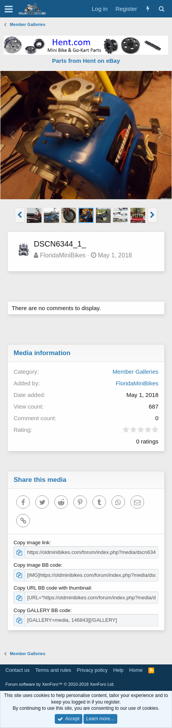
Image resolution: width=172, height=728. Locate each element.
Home (136, 670)
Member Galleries (135, 371)
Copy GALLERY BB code (42, 610)
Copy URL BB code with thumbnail (52, 588)
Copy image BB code (37, 565)
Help (118, 670)
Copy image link (32, 542)
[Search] (161, 9)
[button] (9, 9)
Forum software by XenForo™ (60, 684)
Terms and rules (53, 670)
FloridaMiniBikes (62, 255)
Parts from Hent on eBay (86, 60)
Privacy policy (92, 670)
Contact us (17, 670)
